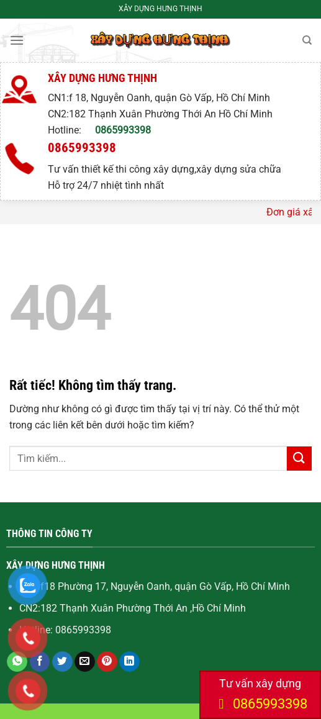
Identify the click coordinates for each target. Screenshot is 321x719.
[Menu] (16, 40)
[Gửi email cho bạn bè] (85, 661)
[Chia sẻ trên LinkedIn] (129, 661)
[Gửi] (299, 458)
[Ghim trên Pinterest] (107, 661)
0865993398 (123, 130)
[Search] (307, 40)
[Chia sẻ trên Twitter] (62, 661)
